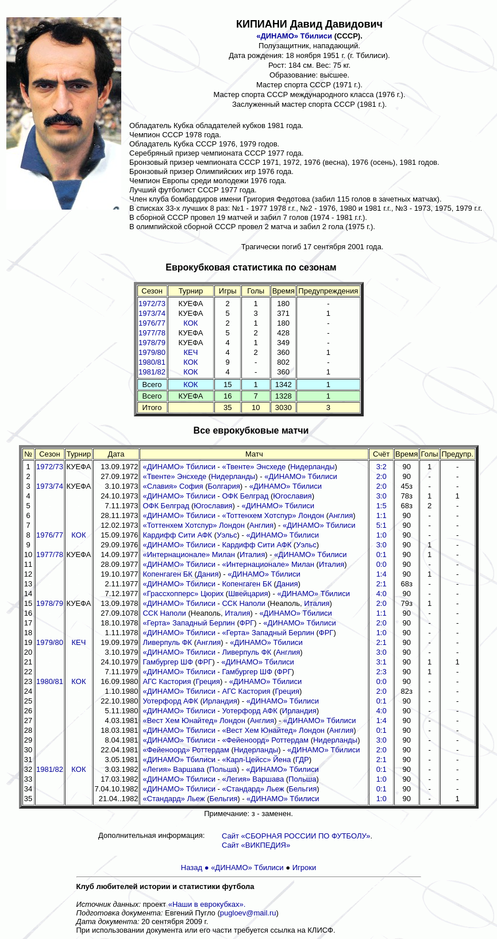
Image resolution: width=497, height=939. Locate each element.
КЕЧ (190, 352)
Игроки (304, 867)
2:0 (381, 623)
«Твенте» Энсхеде (254, 466)
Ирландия (220, 701)
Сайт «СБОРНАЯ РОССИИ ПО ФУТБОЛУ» (296, 836)
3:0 (381, 544)
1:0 (381, 535)
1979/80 (151, 352)
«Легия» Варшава (173, 769)
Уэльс (227, 535)
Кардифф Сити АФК (177, 535)
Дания (208, 574)
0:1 (381, 554)
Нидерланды (312, 466)
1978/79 (151, 342)
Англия (341, 515)
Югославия (292, 496)
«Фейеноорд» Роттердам (265, 740)
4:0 (381, 710)
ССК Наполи (243, 603)
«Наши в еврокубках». (207, 904)
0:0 (381, 564)
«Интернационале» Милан (188, 554)
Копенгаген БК (167, 574)
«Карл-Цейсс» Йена (256, 759)
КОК (190, 323)
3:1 (381, 662)
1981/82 (151, 372)
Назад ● (196, 867)
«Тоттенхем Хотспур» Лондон (273, 515)
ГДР (302, 759)
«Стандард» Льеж (253, 789)
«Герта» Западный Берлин (188, 623)
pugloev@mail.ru (248, 913)
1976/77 (151, 323)
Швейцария (248, 593)
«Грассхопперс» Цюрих (183, 593)
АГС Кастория (166, 681)
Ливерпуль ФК (167, 642)
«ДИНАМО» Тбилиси (294, 36)
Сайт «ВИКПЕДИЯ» (256, 845)
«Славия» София (172, 486)
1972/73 (151, 303)
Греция (207, 681)
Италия (252, 554)
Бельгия (303, 789)
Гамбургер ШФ (167, 662)
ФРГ (247, 623)
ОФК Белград (245, 496)
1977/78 (151, 333)
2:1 (381, 642)
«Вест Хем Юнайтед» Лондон (193, 720)
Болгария (223, 486)
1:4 (381, 720)
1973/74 (151, 313)
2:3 (381, 671)
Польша (223, 769)
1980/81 (151, 362)
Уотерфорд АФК (170, 701)
